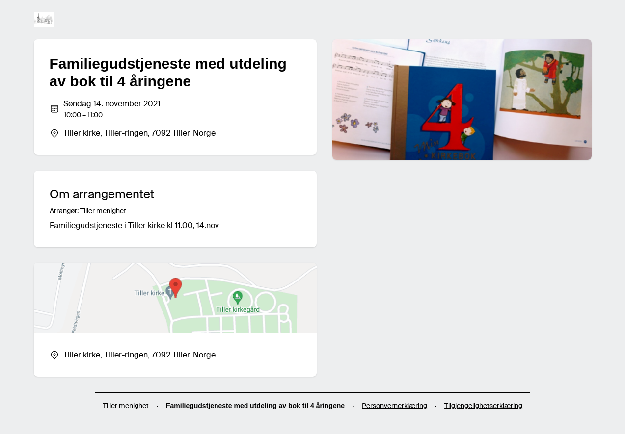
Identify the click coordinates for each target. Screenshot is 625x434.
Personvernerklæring (394, 405)
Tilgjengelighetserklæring (483, 405)
